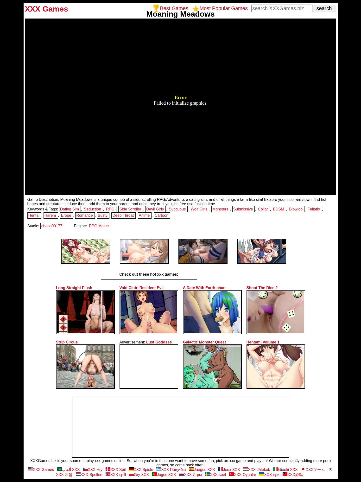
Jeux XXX (229, 470)
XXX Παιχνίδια (171, 470)
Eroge (66, 215)
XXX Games (41, 470)
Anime (144, 215)
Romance (84, 215)
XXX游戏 (293, 475)
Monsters (220, 209)
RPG (110, 209)
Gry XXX (139, 475)
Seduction (92, 209)
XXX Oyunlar (242, 475)
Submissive (243, 209)
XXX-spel (215, 475)
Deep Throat (123, 215)
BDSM (278, 209)
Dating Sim (69, 209)
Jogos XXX (164, 475)
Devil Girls (155, 209)
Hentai (33, 215)
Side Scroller (130, 209)
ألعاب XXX (68, 470)
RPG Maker (99, 226)
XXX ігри (269, 475)
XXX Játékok (256, 470)
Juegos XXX (202, 470)
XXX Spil (116, 470)
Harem (50, 215)
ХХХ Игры (190, 475)
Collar (263, 209)
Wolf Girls (199, 209)
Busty (103, 215)
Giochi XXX (285, 470)
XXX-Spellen (89, 475)
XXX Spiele (141, 470)
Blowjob (296, 209)
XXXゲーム (313, 470)
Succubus (177, 209)
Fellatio (314, 209)
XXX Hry (92, 470)
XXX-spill (116, 475)
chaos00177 (51, 226)
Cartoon (161, 215)
